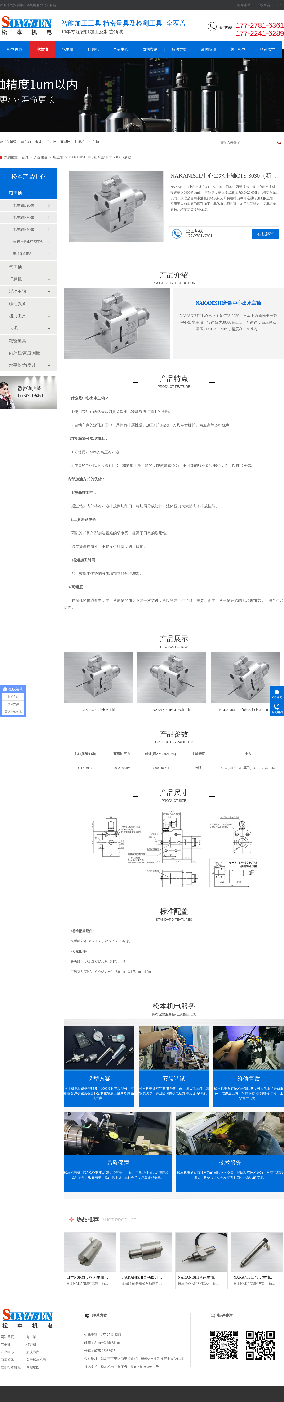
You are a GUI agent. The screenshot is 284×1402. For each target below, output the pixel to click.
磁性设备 (17, 303)
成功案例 (150, 49)
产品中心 (120, 49)
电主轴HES (22, 254)
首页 (25, 157)
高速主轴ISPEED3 (28, 242)
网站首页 (7, 1337)
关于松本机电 (36, 1360)
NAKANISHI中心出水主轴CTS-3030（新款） (101, 157)
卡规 (38, 142)
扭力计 (51, 142)
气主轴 (67, 49)
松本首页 (14, 49)
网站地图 (33, 1367)
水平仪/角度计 (22, 365)
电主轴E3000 (23, 217)
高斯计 (65, 142)
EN (279, 5)
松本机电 (107, 1367)
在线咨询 (265, 234)
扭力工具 (17, 316)
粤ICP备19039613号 (145, 1367)
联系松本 (267, 49)
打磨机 (93, 49)
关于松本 (238, 49)
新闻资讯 (208, 49)
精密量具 (17, 340)
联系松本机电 (11, 1367)
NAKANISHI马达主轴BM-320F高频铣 (209, 1277)
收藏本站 (244, 5)
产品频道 (41, 157)
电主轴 (42, 49)
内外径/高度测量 (24, 353)
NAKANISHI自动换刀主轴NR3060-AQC (155, 1277)
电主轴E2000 (23, 205)
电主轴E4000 (23, 230)
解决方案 (179, 49)
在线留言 (263, 5)
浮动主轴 (17, 291)
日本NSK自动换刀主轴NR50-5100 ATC (98, 1277)
